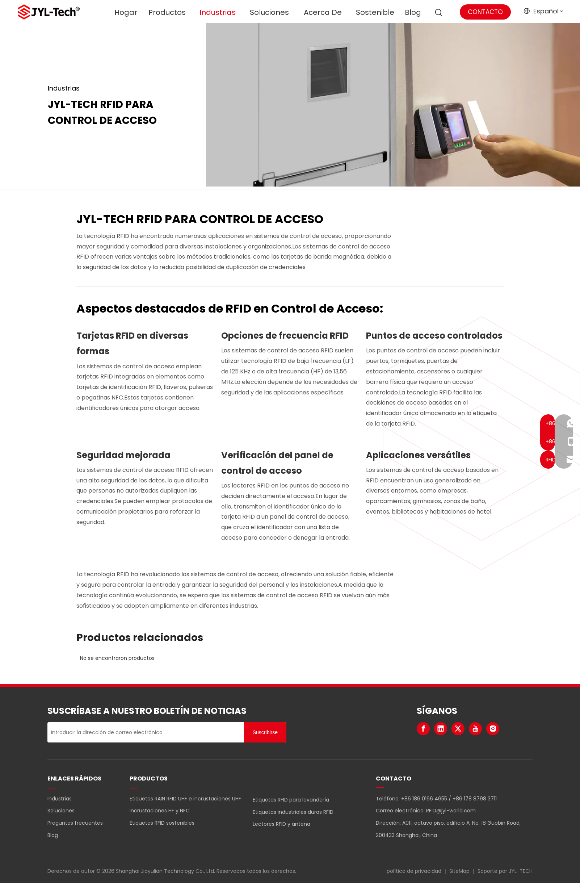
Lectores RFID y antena (281, 824)
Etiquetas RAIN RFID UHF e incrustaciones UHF (185, 798)
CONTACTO (485, 12)
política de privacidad (414, 871)
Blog (52, 835)
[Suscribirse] (265, 732)
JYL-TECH (521, 871)
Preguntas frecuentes (75, 822)
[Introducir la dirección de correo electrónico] (143, 732)
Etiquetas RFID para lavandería (291, 799)
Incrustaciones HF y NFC (160, 810)
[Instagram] (492, 728)
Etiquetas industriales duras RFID (293, 812)
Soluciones (61, 810)
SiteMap (459, 871)
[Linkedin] (440, 728)
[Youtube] (475, 728)
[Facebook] (423, 728)
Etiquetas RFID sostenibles (162, 822)
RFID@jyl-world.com (451, 810)
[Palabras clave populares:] (438, 12)
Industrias (59, 798)
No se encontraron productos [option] (117, 658)
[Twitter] (458, 728)
